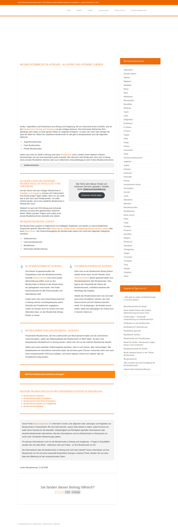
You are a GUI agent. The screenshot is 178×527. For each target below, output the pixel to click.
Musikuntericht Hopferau (33, 396)
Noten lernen (30, 231)
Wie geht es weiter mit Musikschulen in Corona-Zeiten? (140, 298)
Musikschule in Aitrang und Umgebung (39, 129)
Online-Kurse (119, 10)
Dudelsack (128, 123)
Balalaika (127, 85)
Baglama (127, 81)
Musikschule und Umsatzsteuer (137, 338)
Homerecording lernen (133, 158)
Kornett (127, 192)
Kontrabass (128, 188)
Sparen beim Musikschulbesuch (137, 369)
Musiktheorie (129, 211)
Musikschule (66, 155)
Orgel (126, 223)
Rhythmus (128, 242)
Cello (126, 116)
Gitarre (127, 146)
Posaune (127, 230)
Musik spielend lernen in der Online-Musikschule (139, 354)
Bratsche (127, 108)
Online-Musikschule (139, 10)
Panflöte (127, 226)
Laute (126, 196)
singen (105, 229)
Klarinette (128, 177)
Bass (126, 93)
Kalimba (127, 169)
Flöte (126, 139)
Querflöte (128, 234)
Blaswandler (129, 100)
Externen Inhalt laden (91, 195)
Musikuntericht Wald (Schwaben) (37, 398)
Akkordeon (128, 70)
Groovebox (128, 150)
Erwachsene (104, 10)
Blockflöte (128, 104)
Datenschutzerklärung (94, 189)
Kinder (90, 10)
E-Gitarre (127, 127)
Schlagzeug (129, 249)
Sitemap (57, 524)
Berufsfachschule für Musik (135, 306)
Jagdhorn (128, 162)
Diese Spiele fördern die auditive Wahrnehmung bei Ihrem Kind (137, 311)
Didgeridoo (128, 120)
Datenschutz (47, 524)
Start (69, 10)
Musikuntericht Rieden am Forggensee (39, 404)
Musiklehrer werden (132, 335)
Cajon (126, 112)
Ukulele (127, 268)
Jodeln (126, 165)
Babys (79, 10)
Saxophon (128, 246)
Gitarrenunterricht (81, 278)
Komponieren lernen (132, 184)
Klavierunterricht (40, 278)
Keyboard (128, 173)
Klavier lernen (69, 229)
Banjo (126, 89)
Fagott (126, 135)
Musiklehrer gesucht (132, 331)
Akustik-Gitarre (130, 74)
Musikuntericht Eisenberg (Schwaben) (39, 401)
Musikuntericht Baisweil (33, 406)
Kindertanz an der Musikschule (137, 323)
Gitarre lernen (57, 229)
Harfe (126, 154)
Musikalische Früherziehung (135, 327)
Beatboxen (128, 97)
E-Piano (127, 131)
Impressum (37, 524)
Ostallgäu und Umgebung (30, 193)
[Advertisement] (89, 37)
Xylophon (128, 272)
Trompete (128, 261)
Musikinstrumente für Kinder (135, 349)
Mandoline (128, 200)
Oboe (126, 219)
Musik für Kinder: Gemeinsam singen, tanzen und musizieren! (139, 343)
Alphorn (127, 78)
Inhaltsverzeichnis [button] (30, 165)
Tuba (126, 265)
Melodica (127, 204)
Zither (126, 276)
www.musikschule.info (42, 424)
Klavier (127, 181)
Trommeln (128, 257)
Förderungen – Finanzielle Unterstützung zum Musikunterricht (138, 318)
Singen (127, 253)
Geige (126, 142)
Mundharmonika (130, 207)
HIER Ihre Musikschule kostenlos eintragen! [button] (42, 374)
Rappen (127, 238)
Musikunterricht (130, 359)
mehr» (97, 2)
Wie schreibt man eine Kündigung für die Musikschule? (139, 364)
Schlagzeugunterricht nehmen (89, 229)
